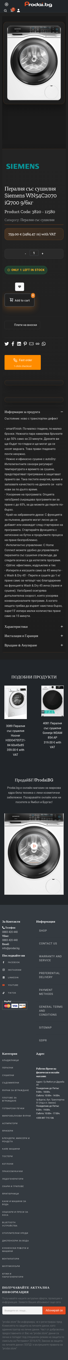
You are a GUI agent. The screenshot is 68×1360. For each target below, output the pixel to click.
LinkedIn (10, 977)
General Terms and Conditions (51, 1010)
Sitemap (45, 1027)
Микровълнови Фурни (16, 1116)
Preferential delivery (49, 975)
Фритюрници (10, 1193)
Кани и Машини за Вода (14, 1203)
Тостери (7, 1156)
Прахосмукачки (12, 1171)
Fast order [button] (22, 360)
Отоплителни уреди (15, 1233)
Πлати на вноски (25, 325)
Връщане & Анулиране (34, 645)
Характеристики (34, 626)
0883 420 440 (10, 932)
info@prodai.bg (10, 948)
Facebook (11, 962)
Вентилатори (10, 1259)
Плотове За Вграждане (9, 1099)
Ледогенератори (12, 1179)
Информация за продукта (34, 412)
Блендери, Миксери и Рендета (16, 1140)
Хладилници (10, 1060)
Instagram (11, 969)
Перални (7, 1067)
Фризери (7, 1131)
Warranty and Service (50, 958)
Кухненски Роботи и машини (15, 1249)
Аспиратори (10, 1123)
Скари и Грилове (13, 1186)
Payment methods (46, 992)
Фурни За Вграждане (15, 1090)
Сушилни (8, 1075)
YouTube (10, 984)
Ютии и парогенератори (12, 1275)
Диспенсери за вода (15, 1240)
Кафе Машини (11, 1149)
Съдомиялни (10, 1082)
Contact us (48, 943)
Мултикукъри (11, 1266)
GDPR (43, 1040)
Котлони (7, 1164)
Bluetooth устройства (9, 1224)
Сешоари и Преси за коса (15, 1213)
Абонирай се (54, 1310)
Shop (43, 930)
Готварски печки (13, 1108)
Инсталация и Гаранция (34, 636)
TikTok (9, 992)
